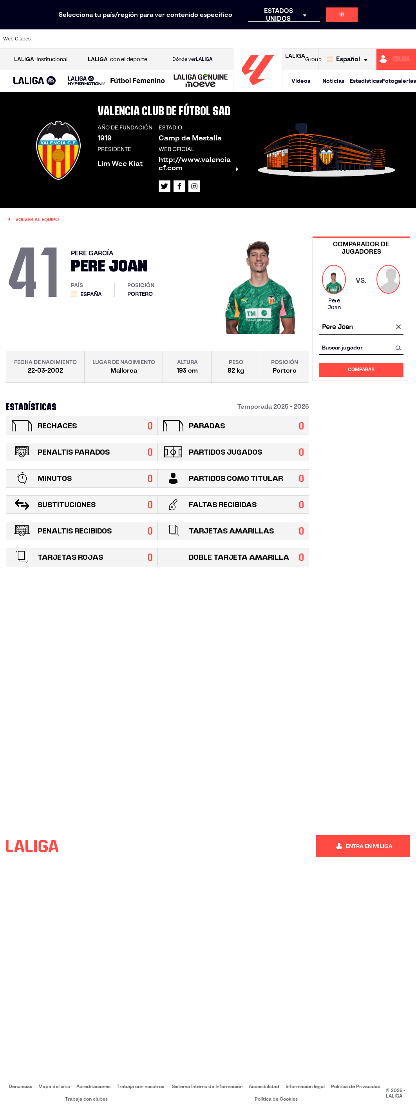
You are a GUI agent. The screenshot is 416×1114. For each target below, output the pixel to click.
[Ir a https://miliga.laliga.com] (396, 59)
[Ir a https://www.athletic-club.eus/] (44, 39)
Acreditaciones (93, 1086)
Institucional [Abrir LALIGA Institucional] (40, 59)
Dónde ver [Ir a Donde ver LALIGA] (192, 59)
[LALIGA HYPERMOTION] (86, 81)
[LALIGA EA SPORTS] (34, 81)
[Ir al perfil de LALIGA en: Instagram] (194, 186)
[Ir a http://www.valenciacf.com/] (388, 39)
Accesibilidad (264, 1086)
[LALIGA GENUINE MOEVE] (200, 81)
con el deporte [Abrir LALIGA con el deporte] (117, 59)
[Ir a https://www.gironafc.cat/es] (177, 39)
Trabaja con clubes (86, 1098)
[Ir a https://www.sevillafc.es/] (368, 39)
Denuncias (20, 1086)
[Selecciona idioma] (349, 59)
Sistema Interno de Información (207, 1086)
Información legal (305, 1086)
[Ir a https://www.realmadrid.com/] (311, 39)
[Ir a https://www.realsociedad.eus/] (350, 39)
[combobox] (361, 327)
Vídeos (300, 81)
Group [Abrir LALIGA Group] (303, 59)
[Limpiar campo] (398, 327)
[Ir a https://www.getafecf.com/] (159, 39)
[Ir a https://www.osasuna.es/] (82, 39)
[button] (34, 81)
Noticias (333, 81)
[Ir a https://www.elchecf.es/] (120, 39)
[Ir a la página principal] (257, 88)
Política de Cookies (276, 1098)
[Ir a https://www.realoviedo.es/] (330, 39)
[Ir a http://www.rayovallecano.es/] (216, 39)
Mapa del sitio (54, 1086)
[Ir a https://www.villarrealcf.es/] (407, 39)
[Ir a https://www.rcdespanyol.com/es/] (254, 39)
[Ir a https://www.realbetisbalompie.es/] (292, 39)
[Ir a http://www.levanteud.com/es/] (197, 39)
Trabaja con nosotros (140, 1086)
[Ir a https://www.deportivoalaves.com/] (101, 39)
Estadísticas (366, 81)
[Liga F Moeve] (137, 81)
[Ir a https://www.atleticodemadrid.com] (63, 39)
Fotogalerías (399, 81)
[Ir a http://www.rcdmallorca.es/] (273, 39)
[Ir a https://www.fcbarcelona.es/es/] (139, 39)
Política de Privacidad (356, 1086)
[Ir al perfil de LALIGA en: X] (164, 186)
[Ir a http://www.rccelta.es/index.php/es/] (235, 39)
